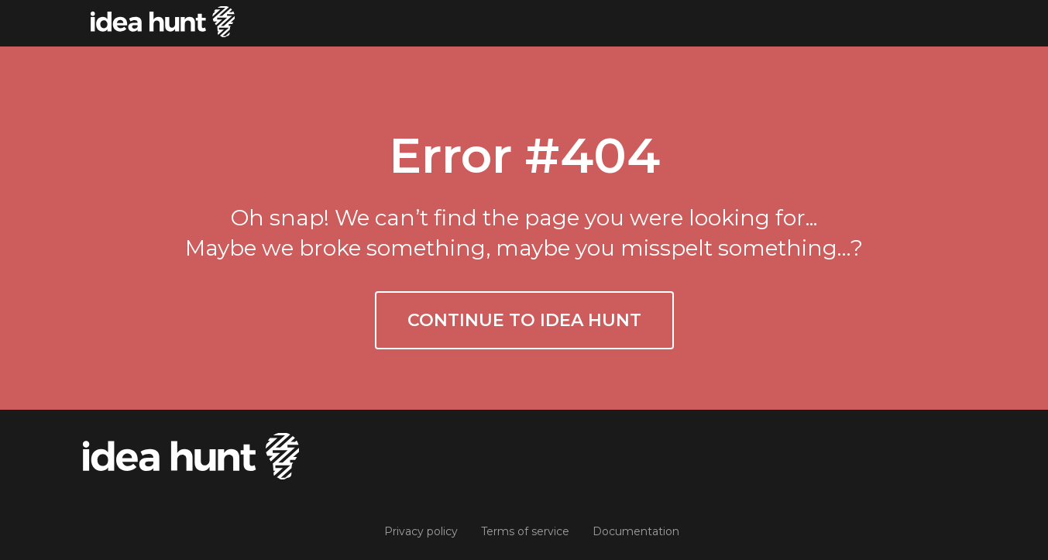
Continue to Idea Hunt (524, 320)
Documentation (636, 531)
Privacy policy (421, 531)
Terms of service (525, 531)
